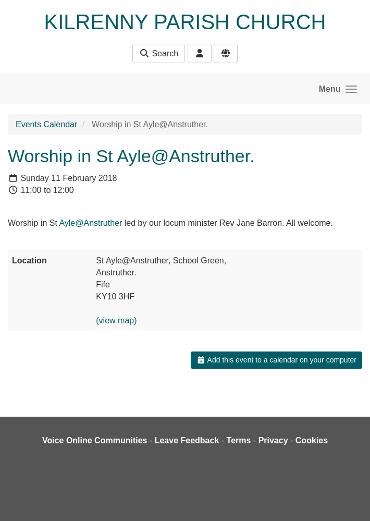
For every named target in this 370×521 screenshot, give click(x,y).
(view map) (116, 320)
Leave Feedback (187, 440)
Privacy (273, 440)
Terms (239, 440)
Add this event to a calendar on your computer (276, 360)
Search (158, 53)
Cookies (311, 440)
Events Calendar (46, 124)
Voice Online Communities (94, 440)
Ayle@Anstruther (90, 223)
